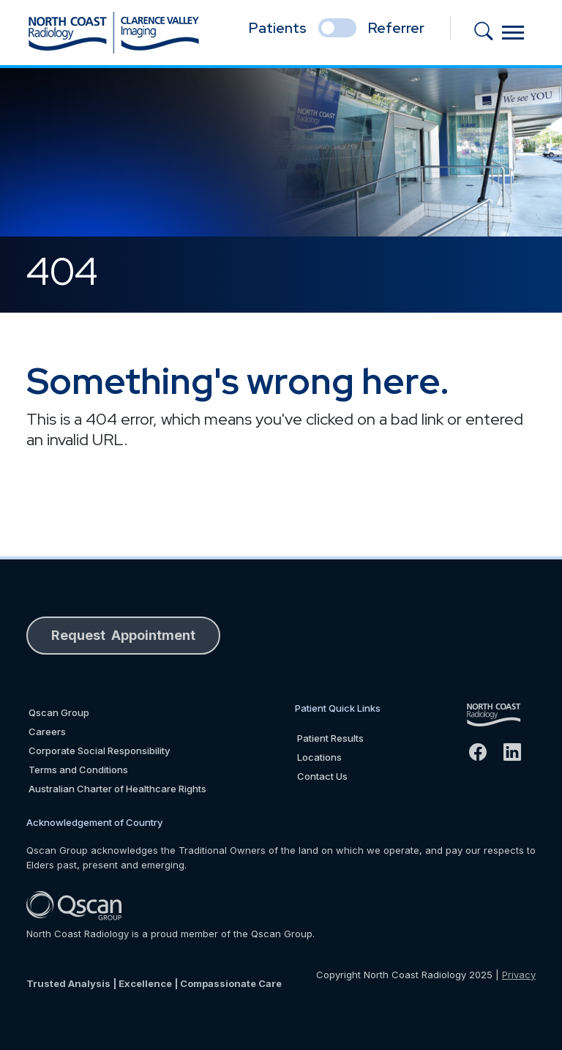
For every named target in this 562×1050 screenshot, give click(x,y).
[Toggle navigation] (513, 32)
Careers (47, 731)
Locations (319, 757)
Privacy (519, 974)
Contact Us (322, 776)
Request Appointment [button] (123, 635)
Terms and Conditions (78, 769)
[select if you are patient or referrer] (337, 27)
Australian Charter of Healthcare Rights (117, 788)
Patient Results (330, 738)
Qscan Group (59, 712)
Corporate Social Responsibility (99, 750)
